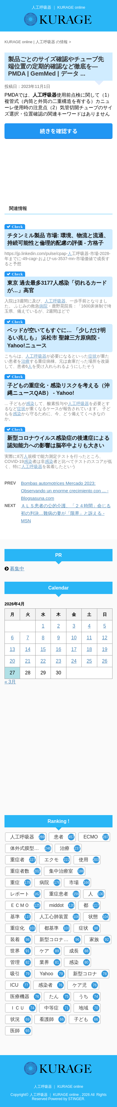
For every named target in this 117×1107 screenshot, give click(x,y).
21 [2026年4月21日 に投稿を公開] (28, 661)
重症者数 (25, 871)
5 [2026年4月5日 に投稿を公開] (104, 625)
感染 (30, 403)
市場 (79, 882)
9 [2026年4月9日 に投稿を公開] (58, 637)
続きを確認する (59, 131)
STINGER (76, 1099)
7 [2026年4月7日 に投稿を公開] (27, 637)
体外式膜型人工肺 (30, 848)
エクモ (57, 859)
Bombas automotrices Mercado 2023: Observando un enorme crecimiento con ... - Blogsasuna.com (65, 491)
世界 (20, 951)
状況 (20, 1019)
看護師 (52, 1019)
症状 (92, 356)
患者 (64, 837)
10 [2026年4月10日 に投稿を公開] (74, 637)
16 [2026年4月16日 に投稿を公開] (58, 649)
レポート (25, 894)
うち (89, 996)
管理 (20, 962)
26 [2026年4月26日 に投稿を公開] (104, 661)
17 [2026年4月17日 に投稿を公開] (74, 649)
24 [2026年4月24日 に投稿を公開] (74, 661)
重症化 (23, 928)
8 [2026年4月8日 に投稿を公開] (43, 637)
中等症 (57, 1008)
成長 (79, 951)
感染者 (51, 985)
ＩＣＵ (23, 1008)
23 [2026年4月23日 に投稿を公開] (58, 661)
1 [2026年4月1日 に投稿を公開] (43, 625)
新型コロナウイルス (60, 939)
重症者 (23, 859)
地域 (89, 1008)
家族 (99, 939)
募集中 (17, 568)
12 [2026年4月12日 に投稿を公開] (104, 637)
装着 (20, 939)
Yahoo (51, 973)
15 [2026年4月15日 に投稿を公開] (43, 649)
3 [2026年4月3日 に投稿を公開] (73, 625)
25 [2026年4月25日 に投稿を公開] (89, 661)
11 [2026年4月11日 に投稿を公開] (89, 637)
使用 (89, 859)
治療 (25, 361)
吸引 (20, 973)
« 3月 (10, 681)
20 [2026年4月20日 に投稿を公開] (12, 661)
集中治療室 (66, 871)
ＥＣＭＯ (25, 905)
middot (62, 905)
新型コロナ (90, 973)
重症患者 (64, 894)
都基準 (57, 928)
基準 (20, 917)
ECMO (96, 837)
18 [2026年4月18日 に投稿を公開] (89, 649)
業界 (49, 962)
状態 (98, 917)
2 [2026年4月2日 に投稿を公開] (58, 625)
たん (59, 996)
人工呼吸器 (55, 300)
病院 (43, 306)
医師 (20, 1031)
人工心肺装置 (59, 917)
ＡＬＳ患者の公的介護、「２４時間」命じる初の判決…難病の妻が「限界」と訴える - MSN (66, 513)
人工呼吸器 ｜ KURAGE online (58, 1086)
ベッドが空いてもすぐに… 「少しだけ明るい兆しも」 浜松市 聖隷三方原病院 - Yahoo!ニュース (56, 337)
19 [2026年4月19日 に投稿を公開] (104, 649)
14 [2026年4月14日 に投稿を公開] (28, 649)
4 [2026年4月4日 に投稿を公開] (89, 625)
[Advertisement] (58, 170)
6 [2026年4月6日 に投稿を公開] (12, 637)
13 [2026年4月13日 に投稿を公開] (12, 649)
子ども (86, 1019)
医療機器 (25, 996)
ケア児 (85, 985)
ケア (49, 951)
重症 (20, 882)
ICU (20, 985)
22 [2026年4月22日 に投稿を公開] (43, 661)
